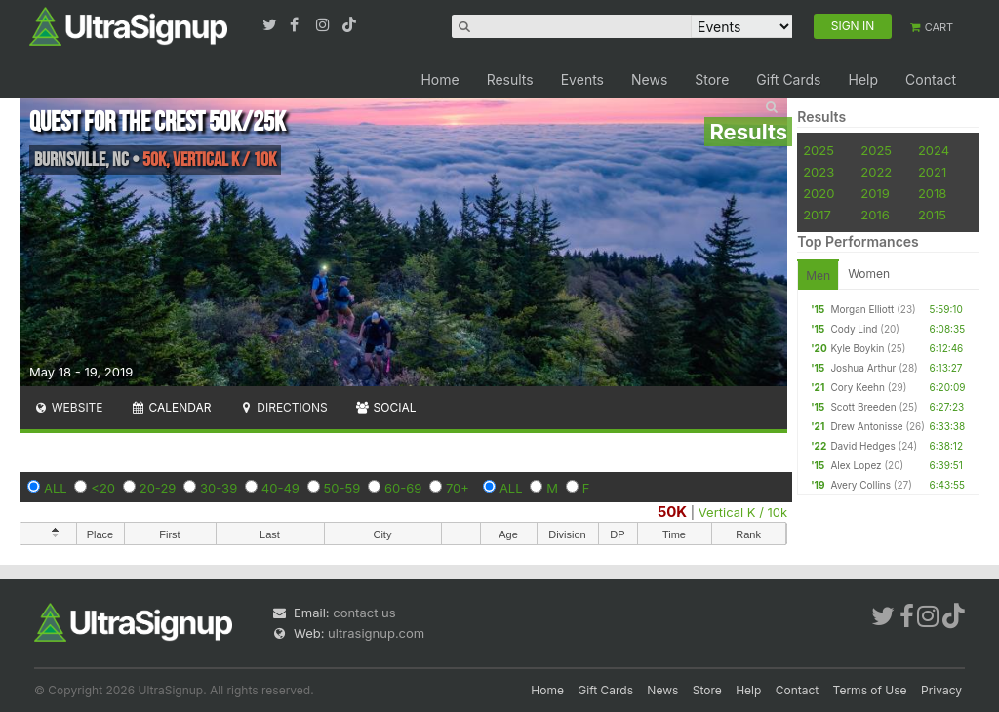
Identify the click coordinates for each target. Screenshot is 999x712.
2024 (933, 150)
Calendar (171, 407)
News (649, 79)
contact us (364, 612)
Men (818, 275)
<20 (103, 487)
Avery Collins (860, 485)
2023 (818, 171)
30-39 (218, 487)
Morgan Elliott (862, 309)
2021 (932, 171)
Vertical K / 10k (743, 512)
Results (510, 79)
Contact (930, 79)
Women (869, 273)
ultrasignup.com (376, 633)
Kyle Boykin (857, 348)
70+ (457, 487)
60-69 (402, 487)
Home (439, 79)
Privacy (941, 690)
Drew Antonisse (866, 426)
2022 (876, 171)
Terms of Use (870, 690)
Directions (282, 407)
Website (68, 407)
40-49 (280, 487)
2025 (818, 150)
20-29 (158, 487)
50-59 (342, 487)
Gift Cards (788, 79)
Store (712, 79)
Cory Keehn (857, 387)
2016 (874, 214)
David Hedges (862, 446)
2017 (817, 214)
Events (582, 79)
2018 (932, 193)
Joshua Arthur (863, 368)
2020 (818, 193)
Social (386, 407)
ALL (55, 487)
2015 (932, 214)
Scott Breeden (863, 407)
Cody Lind (853, 329)
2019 (874, 193)
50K (672, 511)
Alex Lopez (855, 465)
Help (863, 79)
